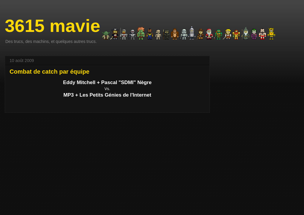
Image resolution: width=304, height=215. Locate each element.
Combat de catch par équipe (49, 71)
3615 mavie (52, 26)
